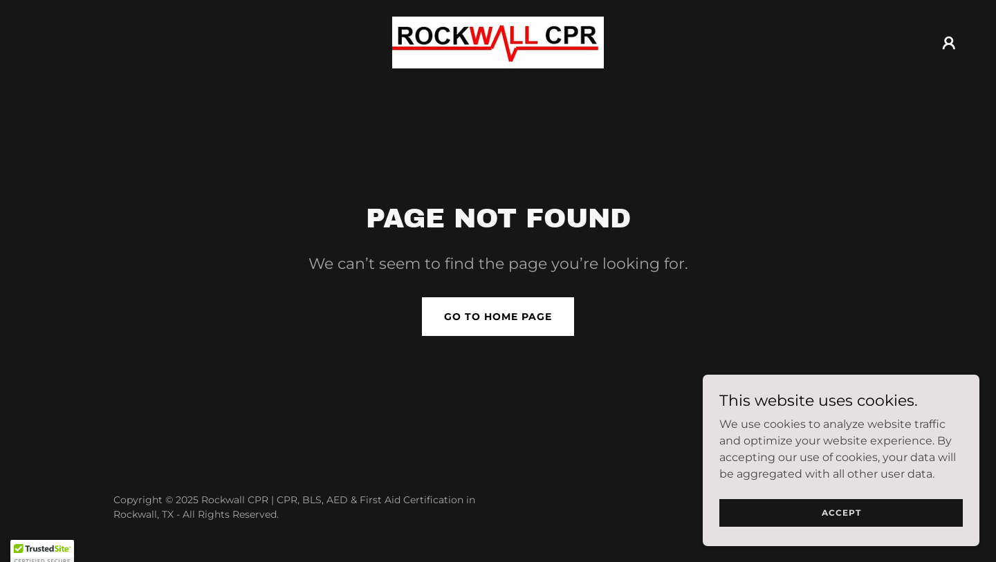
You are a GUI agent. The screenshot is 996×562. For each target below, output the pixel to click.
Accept (841, 512)
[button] (949, 43)
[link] (498, 41)
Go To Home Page (498, 316)
